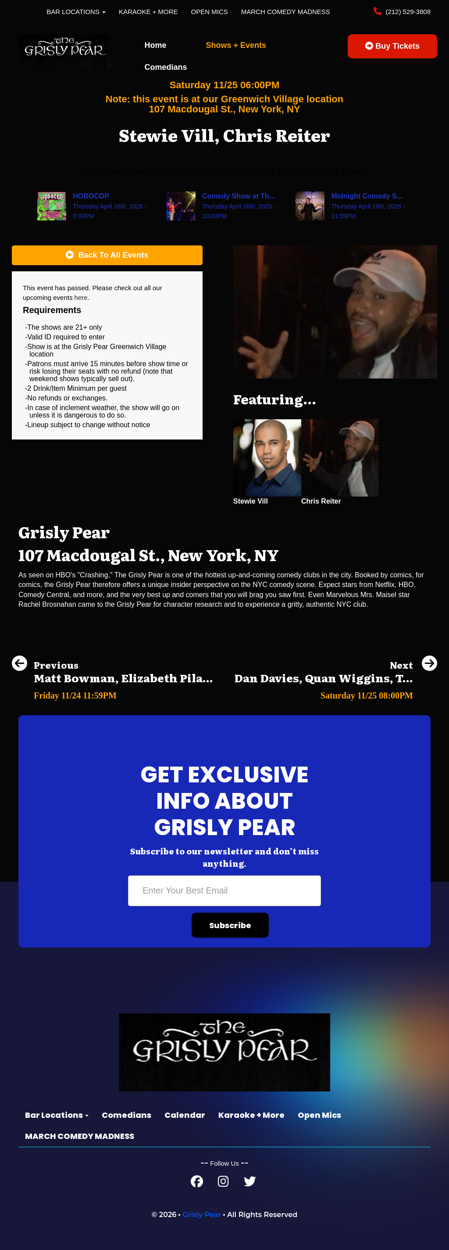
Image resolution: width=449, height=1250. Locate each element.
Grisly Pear (201, 1214)
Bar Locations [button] (76, 11)
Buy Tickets (392, 46)
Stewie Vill (250, 501)
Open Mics (209, 11)
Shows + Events (236, 45)
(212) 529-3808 (407, 11)
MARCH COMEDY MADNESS (285, 11)
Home (156, 45)
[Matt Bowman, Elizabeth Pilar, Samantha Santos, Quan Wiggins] (112, 693)
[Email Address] (224, 890)
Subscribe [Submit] (230, 925)
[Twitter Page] (250, 1183)
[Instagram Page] (223, 1183)
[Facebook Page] (197, 1183)
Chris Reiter (321, 501)
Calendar (184, 1115)
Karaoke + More (148, 11)
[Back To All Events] (107, 255)
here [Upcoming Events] (81, 297)
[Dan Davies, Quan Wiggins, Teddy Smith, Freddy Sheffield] (335, 693)
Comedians (166, 67)
